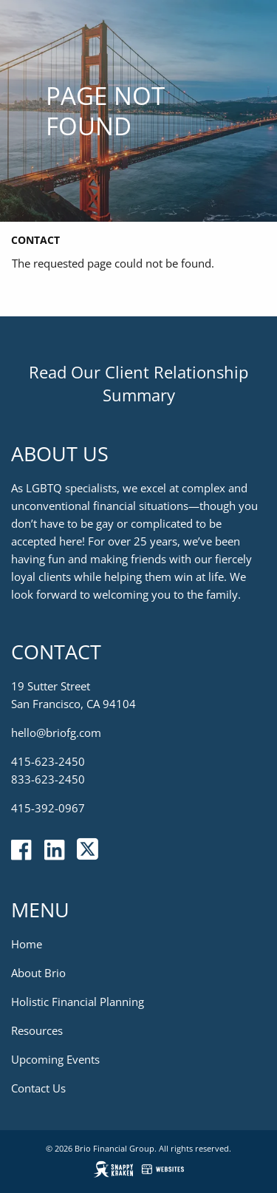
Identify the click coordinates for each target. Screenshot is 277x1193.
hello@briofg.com (56, 732)
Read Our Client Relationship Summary (138, 383)
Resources (37, 1030)
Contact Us (38, 1088)
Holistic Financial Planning (77, 1001)
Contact (35, 240)
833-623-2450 (48, 779)
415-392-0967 (48, 808)
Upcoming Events (55, 1059)
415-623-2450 (48, 761)
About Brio (38, 972)
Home (26, 944)
